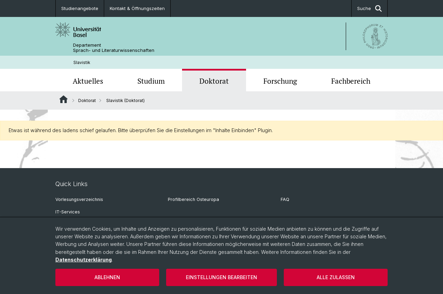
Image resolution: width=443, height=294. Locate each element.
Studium (151, 81)
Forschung (280, 81)
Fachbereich (350, 81)
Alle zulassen (336, 277)
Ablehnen (107, 277)
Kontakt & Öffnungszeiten (137, 8)
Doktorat (214, 81)
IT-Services (67, 211)
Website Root (63, 99)
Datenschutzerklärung (83, 260)
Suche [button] (369, 8)
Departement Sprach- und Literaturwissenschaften (113, 48)
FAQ (285, 199)
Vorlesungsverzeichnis (79, 199)
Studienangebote (79, 8)
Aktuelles (88, 81)
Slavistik (81, 62)
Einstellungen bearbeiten (221, 277)
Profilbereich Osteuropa (193, 199)
